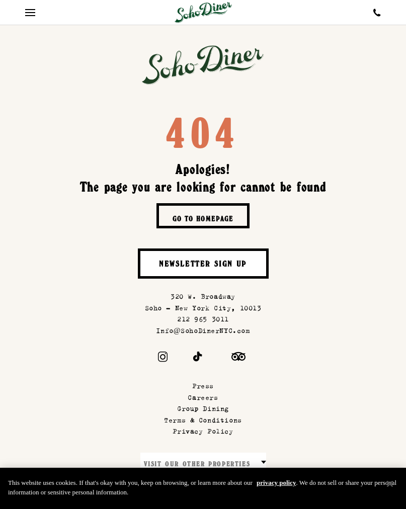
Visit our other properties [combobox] (197, 465)
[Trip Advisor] (238, 359)
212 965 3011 (203, 319)
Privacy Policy (203, 431)
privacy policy (276, 487)
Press (203, 386)
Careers (203, 397)
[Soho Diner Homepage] (203, 12)
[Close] (390, 488)
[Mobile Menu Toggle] (30, 12)
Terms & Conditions (203, 420)
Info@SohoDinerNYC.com (203, 330)
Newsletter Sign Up (203, 265)
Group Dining (203, 408)
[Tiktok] (198, 359)
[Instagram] (163, 359)
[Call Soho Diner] (377, 13)
